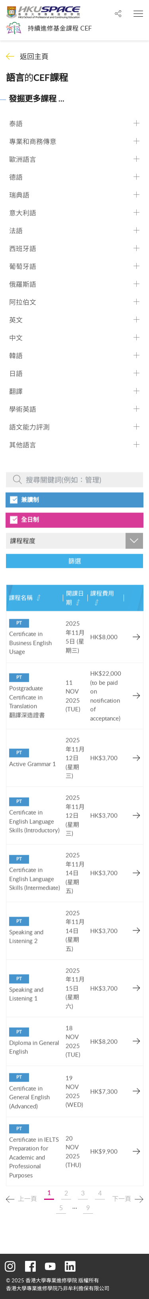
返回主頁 (34, 56)
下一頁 (121, 1198)
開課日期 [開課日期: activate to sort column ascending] (75, 611)
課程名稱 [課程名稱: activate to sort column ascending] (21, 611)
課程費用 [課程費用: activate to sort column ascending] (102, 607)
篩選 (74, 574)
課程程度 (22, 554)
